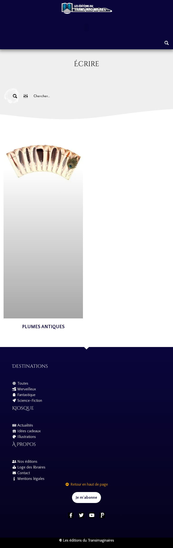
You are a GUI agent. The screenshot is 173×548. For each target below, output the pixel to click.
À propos (24, 444)
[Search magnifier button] (167, 43)
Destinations (30, 366)
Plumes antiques (43, 326)
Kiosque (23, 408)
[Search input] (97, 96)
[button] (86, 28)
